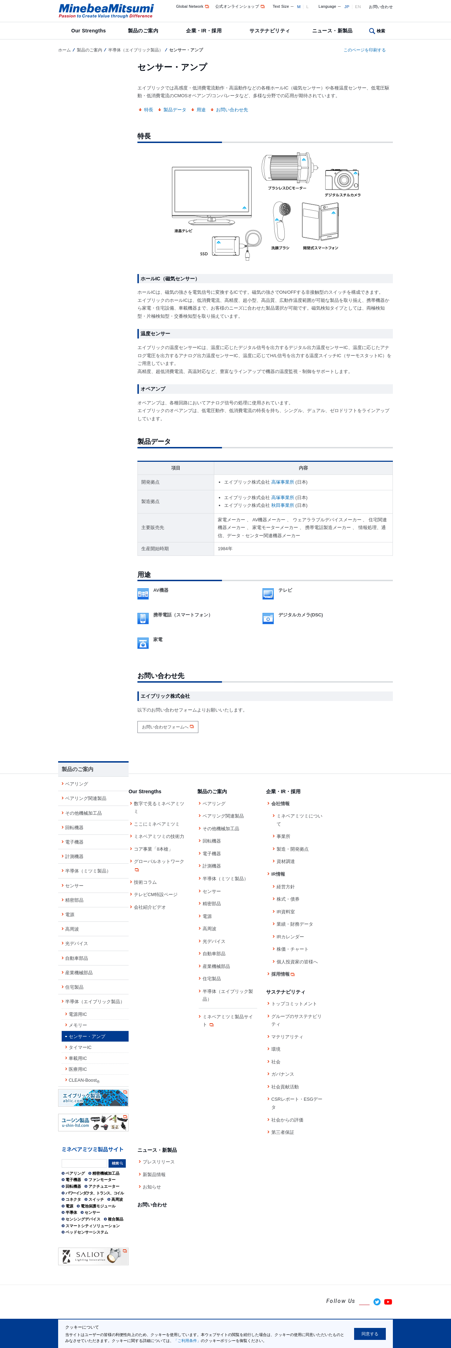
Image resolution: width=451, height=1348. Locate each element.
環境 (275, 1049)
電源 (69, 914)
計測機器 (74, 856)
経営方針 (286, 886)
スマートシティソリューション (93, 1226)
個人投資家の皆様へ (297, 961)
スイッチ (96, 1199)
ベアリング (76, 784)
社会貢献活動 (285, 1086)
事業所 (283, 836)
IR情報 (278, 874)
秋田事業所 (282, 505)
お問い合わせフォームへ (165, 727)
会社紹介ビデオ (150, 907)
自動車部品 (76, 958)
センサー (74, 885)
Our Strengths (88, 30)
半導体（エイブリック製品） (135, 50)
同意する (370, 1333)
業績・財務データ (295, 924)
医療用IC (78, 1069)
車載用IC (78, 1058)
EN (358, 6)
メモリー (78, 1025)
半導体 (71, 1212)
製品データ (174, 109)
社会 (275, 1061)
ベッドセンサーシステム (87, 1232)
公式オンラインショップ (240, 6)
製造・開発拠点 (293, 849)
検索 (381, 31)
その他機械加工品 (83, 813)
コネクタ (73, 1199)
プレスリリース (159, 1161)
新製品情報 (154, 1174)
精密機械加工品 (105, 1173)
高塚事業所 (282, 482)
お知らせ (152, 1186)
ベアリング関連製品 (85, 798)
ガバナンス (282, 1074)
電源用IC (78, 1014)
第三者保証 (282, 1132)
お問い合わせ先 (232, 109)
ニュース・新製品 (332, 30)
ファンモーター (102, 1180)
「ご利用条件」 (187, 1340)
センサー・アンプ (87, 1036)
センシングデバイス (83, 1219)
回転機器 (74, 827)
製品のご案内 (143, 30)
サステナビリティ (269, 30)
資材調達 (286, 861)
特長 (148, 109)
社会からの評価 (287, 1120)
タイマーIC (80, 1047)
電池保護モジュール (98, 1206)
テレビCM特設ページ (156, 894)
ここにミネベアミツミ (157, 824)
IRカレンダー (290, 936)
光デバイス (76, 943)
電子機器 (74, 842)
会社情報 (280, 803)
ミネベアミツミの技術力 (159, 836)
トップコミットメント (294, 1003)
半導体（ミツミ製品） (88, 871)
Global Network (193, 6)
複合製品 (115, 1219)
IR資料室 (286, 911)
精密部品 (74, 900)
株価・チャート (293, 949)
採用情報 (283, 974)
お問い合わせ (381, 7)
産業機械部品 (79, 972)
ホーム (64, 50)
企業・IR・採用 (204, 30)
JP (346, 6)
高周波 (72, 929)
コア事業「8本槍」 (153, 849)
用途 (201, 109)
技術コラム (145, 882)
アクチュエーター (103, 1186)
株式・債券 (288, 899)
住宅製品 (74, 987)
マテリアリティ (287, 1036)
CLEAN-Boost (84, 1080)
